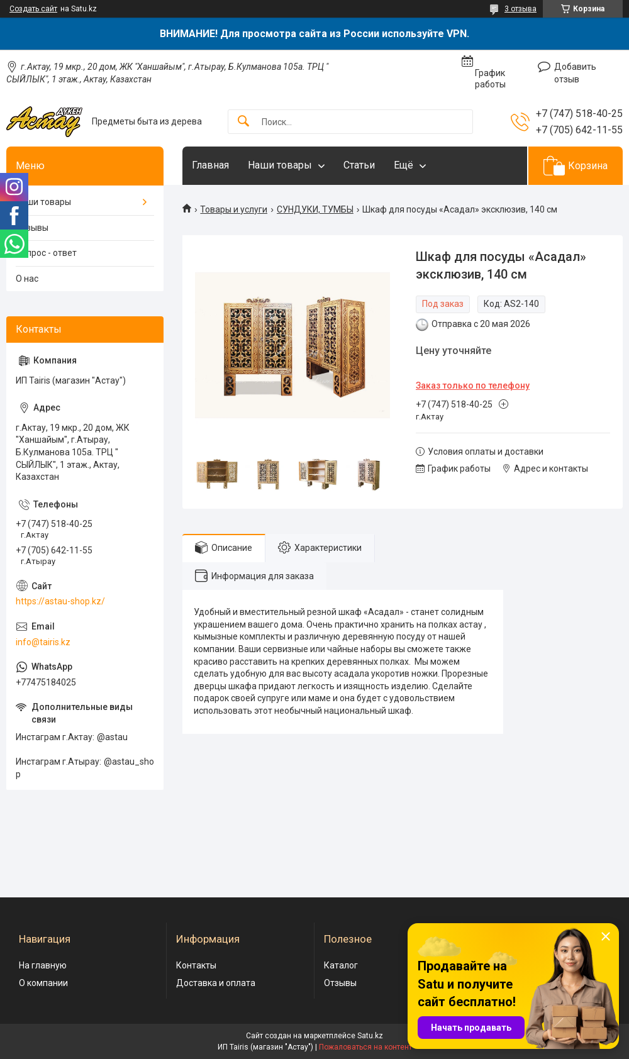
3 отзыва (520, 8)
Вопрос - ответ (46, 253)
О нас (27, 279)
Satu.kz (370, 1035)
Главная (210, 165)
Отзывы (32, 228)
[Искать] (243, 121)
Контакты (196, 965)
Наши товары (280, 165)
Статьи (359, 165)
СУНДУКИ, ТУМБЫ (315, 209)
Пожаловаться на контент (365, 1047)
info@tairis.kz (43, 642)
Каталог (341, 965)
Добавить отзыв (575, 73)
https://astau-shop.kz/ (60, 601)
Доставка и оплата (215, 983)
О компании (43, 983)
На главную (43, 965)
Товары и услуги (233, 209)
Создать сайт (33, 8)
